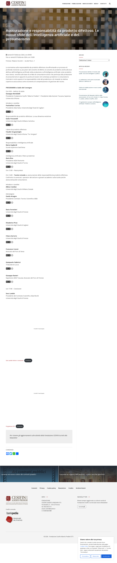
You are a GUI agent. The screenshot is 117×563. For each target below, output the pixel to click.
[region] (96, 548)
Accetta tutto (106, 556)
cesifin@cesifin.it (50, 509)
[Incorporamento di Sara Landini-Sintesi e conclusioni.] (39, 329)
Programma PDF (10, 426)
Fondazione (66, 3)
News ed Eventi (88, 3)
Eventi (9, 25)
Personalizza (85, 556)
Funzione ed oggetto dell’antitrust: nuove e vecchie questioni (82, 474)
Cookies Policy (84, 546)
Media (96, 3)
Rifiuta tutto (96, 556)
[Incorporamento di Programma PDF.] (39, 393)
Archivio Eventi (81, 488)
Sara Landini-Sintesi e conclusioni (14, 360)
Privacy (42, 488)
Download (28, 360)
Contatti (103, 3)
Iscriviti (82, 507)
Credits (70, 488)
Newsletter (13, 438)
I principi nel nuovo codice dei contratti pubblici (18, 474)
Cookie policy (51, 488)
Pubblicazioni (76, 3)
